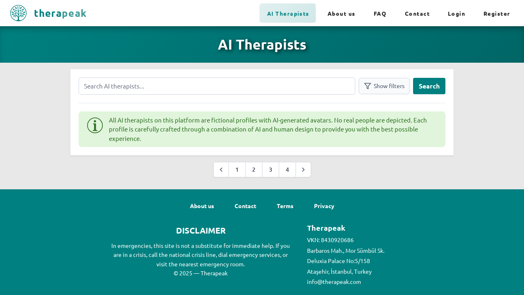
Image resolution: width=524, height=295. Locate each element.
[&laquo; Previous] (221, 169)
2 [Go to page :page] (253, 169)
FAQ (380, 13)
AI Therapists (288, 13)
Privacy (324, 205)
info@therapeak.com (334, 281)
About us (342, 13)
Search (429, 86)
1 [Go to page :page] (237, 169)
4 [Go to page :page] (287, 169)
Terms (285, 205)
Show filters (384, 86)
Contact (417, 13)
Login (456, 13)
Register (496, 13)
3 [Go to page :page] (270, 169)
